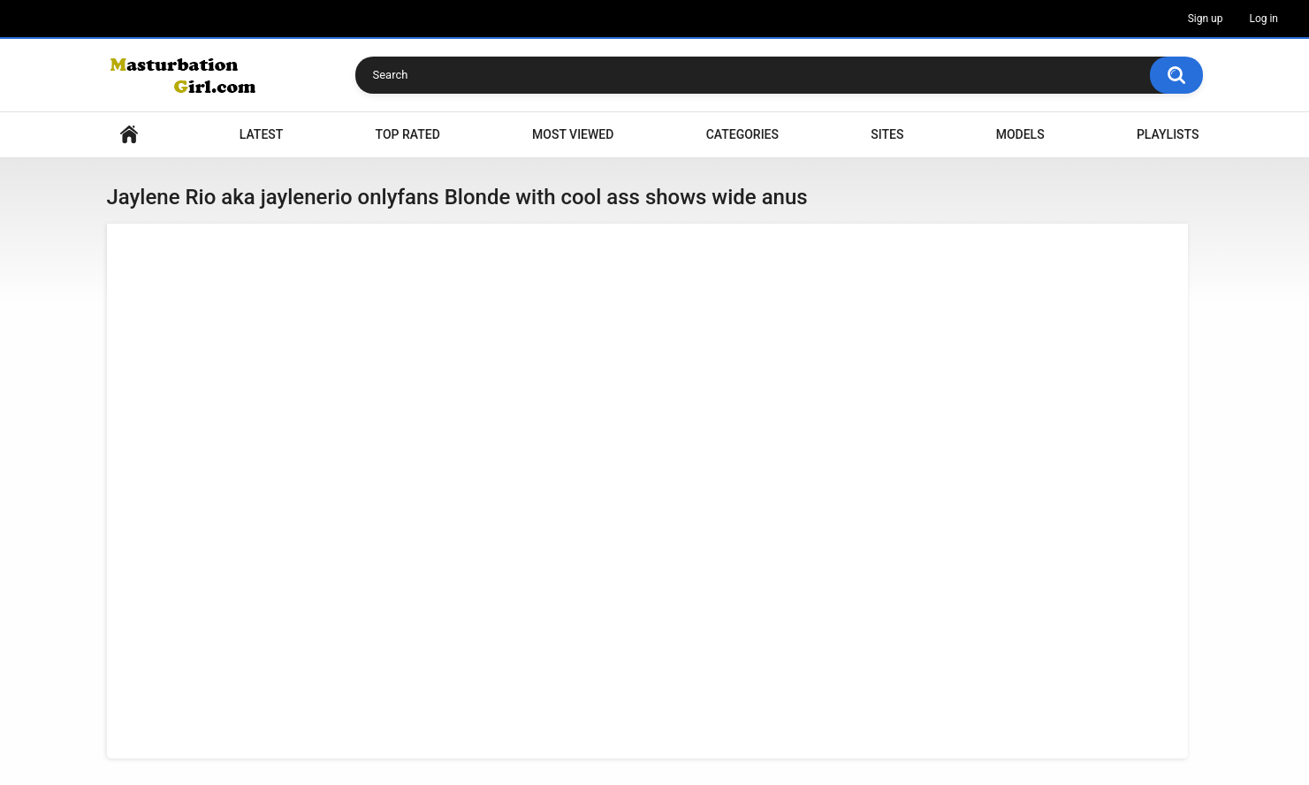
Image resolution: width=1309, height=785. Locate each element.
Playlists (1168, 134)
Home (129, 134)
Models (1020, 134)
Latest (262, 134)
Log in (1263, 18)
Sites (887, 134)
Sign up (1205, 18)
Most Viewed (572, 134)
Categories (742, 134)
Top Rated (408, 134)
